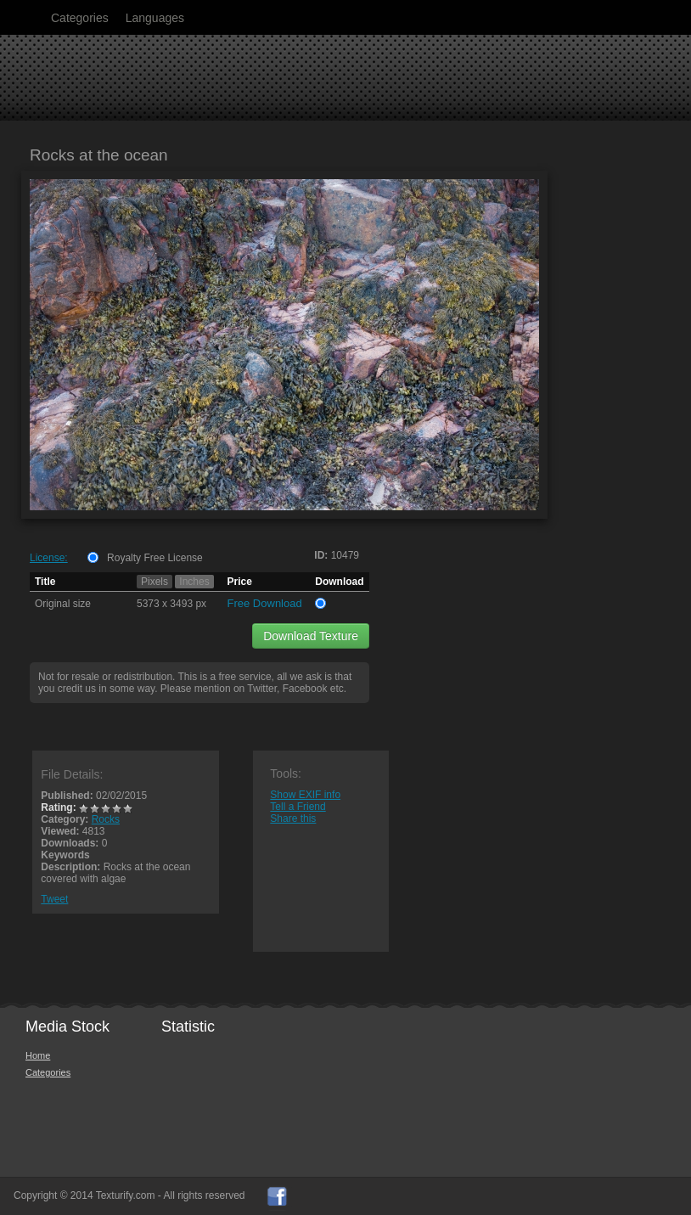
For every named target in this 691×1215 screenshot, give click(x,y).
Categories (80, 18)
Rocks (106, 819)
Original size (63, 604)
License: (49, 558)
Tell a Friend (297, 807)
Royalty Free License (155, 558)
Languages (155, 18)
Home (37, 1055)
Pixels (154, 582)
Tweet (54, 899)
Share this (293, 818)
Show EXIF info (305, 795)
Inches (194, 582)
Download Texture (310, 636)
